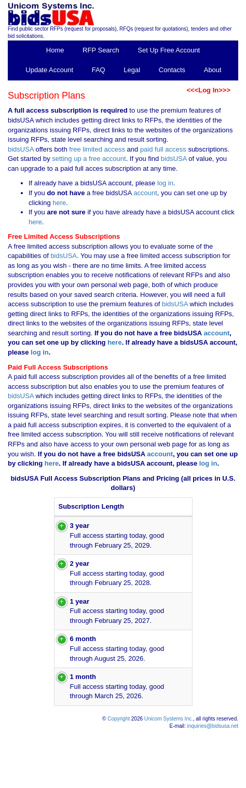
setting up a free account (89, 158)
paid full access (163, 149)
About (213, 70)
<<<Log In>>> (208, 90)
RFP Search (101, 50)
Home (55, 50)
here (59, 203)
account (144, 193)
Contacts (172, 70)
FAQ (98, 70)
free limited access (97, 149)
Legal (132, 70)
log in (165, 183)
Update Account (49, 70)
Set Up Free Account (169, 50)
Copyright (118, 776)
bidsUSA (21, 149)
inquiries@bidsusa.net (212, 784)
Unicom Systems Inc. (168, 776)
